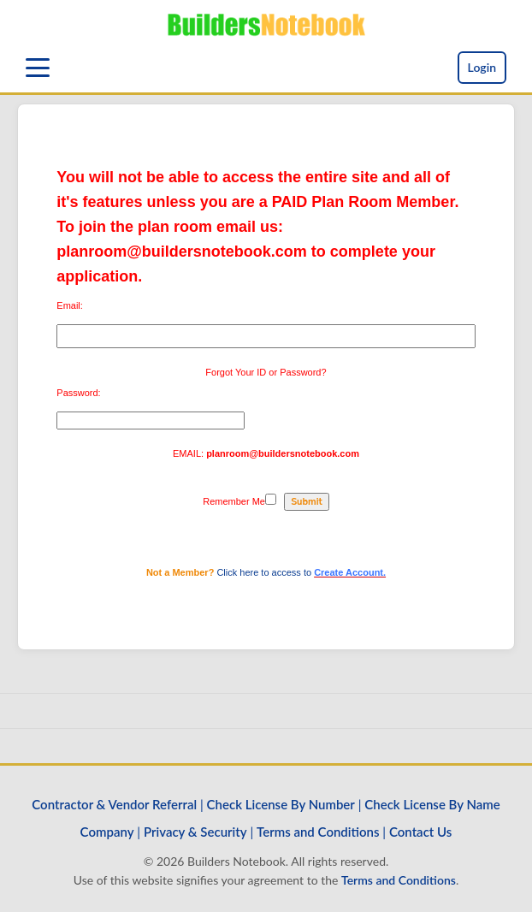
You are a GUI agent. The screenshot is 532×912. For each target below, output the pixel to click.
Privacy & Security (195, 831)
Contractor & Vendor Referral (114, 804)
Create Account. (350, 572)
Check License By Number (281, 804)
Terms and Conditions (318, 831)
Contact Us (420, 831)
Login (482, 67)
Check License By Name (431, 804)
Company (107, 831)
